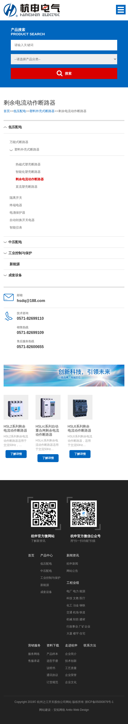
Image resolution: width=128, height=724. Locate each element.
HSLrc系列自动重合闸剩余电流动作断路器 (47, 430)
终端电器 (16, 205)
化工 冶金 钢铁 (76, 605)
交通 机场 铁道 (76, 612)
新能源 (15, 264)
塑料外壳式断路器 (42, 111)
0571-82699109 (30, 333)
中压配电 (15, 242)
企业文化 (71, 682)
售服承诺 (34, 661)
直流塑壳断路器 (26, 186)
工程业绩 (73, 583)
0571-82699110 (30, 318)
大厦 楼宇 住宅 (76, 633)
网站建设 (45, 710)
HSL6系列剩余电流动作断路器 (79, 428)
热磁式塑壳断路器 (28, 164)
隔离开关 (16, 197)
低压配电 (19, 111)
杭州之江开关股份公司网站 (54, 702)
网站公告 (72, 571)
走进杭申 (71, 645)
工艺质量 (71, 668)
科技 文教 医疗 (76, 598)
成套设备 (15, 275)
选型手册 (52, 661)
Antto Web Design (77, 710)
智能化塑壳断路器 (28, 172)
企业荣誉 (71, 675)
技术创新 (71, 661)
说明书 (51, 668)
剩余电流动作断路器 (30, 179)
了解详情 (16, 454)
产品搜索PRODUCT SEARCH (28, 32)
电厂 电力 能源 (76, 591)
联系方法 (90, 645)
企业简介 (71, 654)
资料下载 (53, 645)
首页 (7, 111)
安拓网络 (59, 710)
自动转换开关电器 (22, 220)
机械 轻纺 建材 (76, 619)
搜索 (64, 73)
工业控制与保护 (20, 253)
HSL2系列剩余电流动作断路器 (15, 428)
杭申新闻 (72, 563)
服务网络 (34, 654)
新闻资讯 (73, 555)
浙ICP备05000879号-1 (99, 702)
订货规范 (52, 682)
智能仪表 (16, 227)
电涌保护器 (17, 212)
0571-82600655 (30, 347)
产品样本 (52, 654)
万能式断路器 (19, 142)
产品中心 (46, 555)
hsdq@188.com (31, 301)
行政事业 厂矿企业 (78, 626)
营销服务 (34, 645)
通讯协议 (52, 675)
